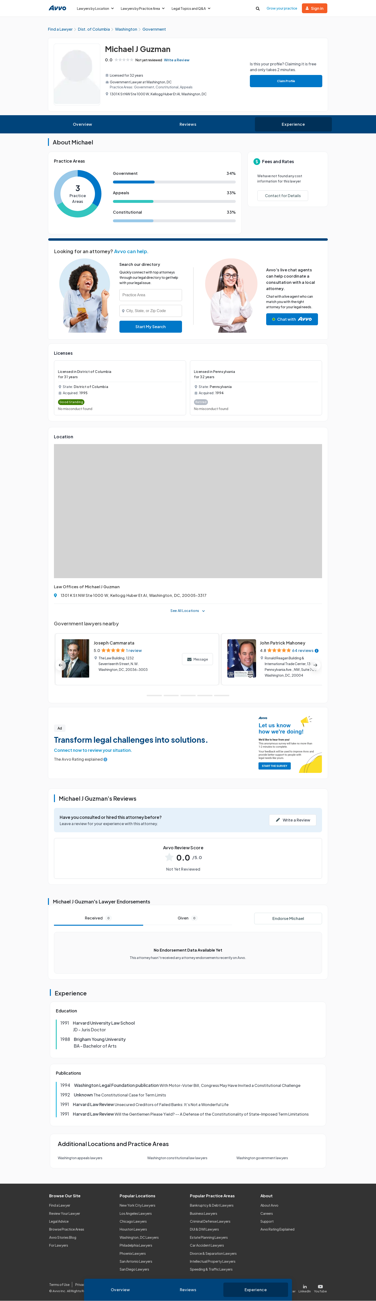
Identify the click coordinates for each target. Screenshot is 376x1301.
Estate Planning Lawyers (209, 1237)
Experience (293, 124)
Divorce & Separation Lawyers (213, 1253)
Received (98, 918)
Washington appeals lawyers (80, 1158)
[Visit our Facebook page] (270, 1287)
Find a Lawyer (59, 1206)
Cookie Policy (113, 1285)
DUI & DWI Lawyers (204, 1229)
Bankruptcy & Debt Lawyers (212, 1206)
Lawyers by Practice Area (142, 8)
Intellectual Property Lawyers (212, 1261)
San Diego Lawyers (134, 1269)
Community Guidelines (148, 1285)
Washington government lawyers (262, 1158)
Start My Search (150, 326)
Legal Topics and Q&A (191, 8)
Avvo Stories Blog (62, 1237)
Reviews (188, 124)
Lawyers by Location (95, 8)
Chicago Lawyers (133, 1221)
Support (267, 1221)
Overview (82, 124)
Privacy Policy (86, 1285)
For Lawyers (58, 1246)
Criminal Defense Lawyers (210, 1221)
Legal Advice (59, 1221)
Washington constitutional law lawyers (177, 1158)
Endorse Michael (288, 918)
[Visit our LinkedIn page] (304, 1287)
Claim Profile (286, 81)
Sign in (314, 8)
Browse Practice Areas (66, 1229)
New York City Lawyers (137, 1206)
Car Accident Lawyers (207, 1246)
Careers (266, 1213)
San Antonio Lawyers (136, 1261)
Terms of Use (59, 1285)
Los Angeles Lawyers (136, 1213)
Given (188, 918)
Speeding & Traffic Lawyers (211, 1269)
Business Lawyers (203, 1213)
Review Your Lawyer (64, 1213)
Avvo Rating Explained (277, 1229)
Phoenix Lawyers (133, 1253)
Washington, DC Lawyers (139, 1237)
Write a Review (177, 60)
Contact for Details (283, 195)
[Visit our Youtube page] (319, 1287)
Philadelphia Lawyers (136, 1246)
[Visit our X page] (288, 1287)
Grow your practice (282, 8)
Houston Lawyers (133, 1229)
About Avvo (269, 1206)
